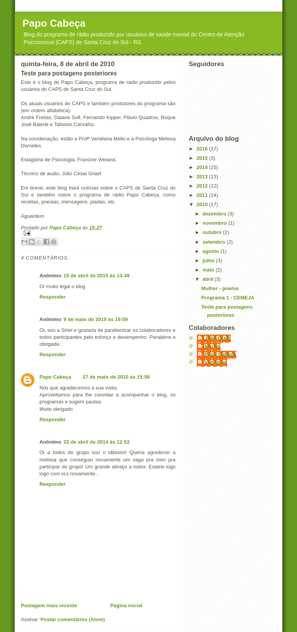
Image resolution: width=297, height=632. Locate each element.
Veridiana (216, 362)
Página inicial (126, 605)
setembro (215, 242)
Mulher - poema (219, 288)
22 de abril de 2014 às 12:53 (96, 442)
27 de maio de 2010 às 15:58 (116, 377)
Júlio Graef (218, 338)
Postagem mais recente (49, 605)
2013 (202, 176)
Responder (52, 297)
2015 (202, 158)
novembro (215, 223)
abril (209, 279)
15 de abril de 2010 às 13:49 (96, 275)
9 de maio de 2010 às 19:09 (95, 319)
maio (209, 270)
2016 (202, 149)
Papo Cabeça (53, 23)
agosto (211, 251)
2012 (202, 186)
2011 (202, 195)
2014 (202, 167)
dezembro (215, 214)
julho (209, 260)
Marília (212, 346)
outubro (213, 232)
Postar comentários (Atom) (73, 619)
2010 (202, 204)
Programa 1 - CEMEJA (227, 298)
